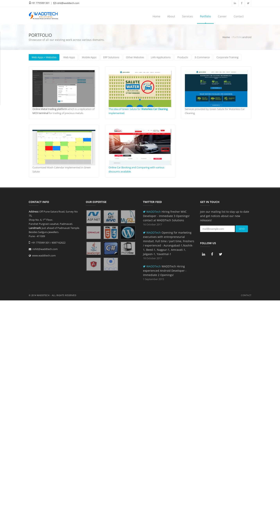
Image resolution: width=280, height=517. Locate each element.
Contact (239, 16)
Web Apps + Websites (44, 57)
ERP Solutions (111, 57)
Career (222, 16)
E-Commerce (202, 57)
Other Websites (135, 57)
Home (156, 16)
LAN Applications (161, 57)
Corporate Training (227, 57)
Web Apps (69, 57)
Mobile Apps (89, 57)
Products (182, 57)
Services (187, 16)
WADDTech (152, 211)
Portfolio (205, 16)
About (171, 16)
